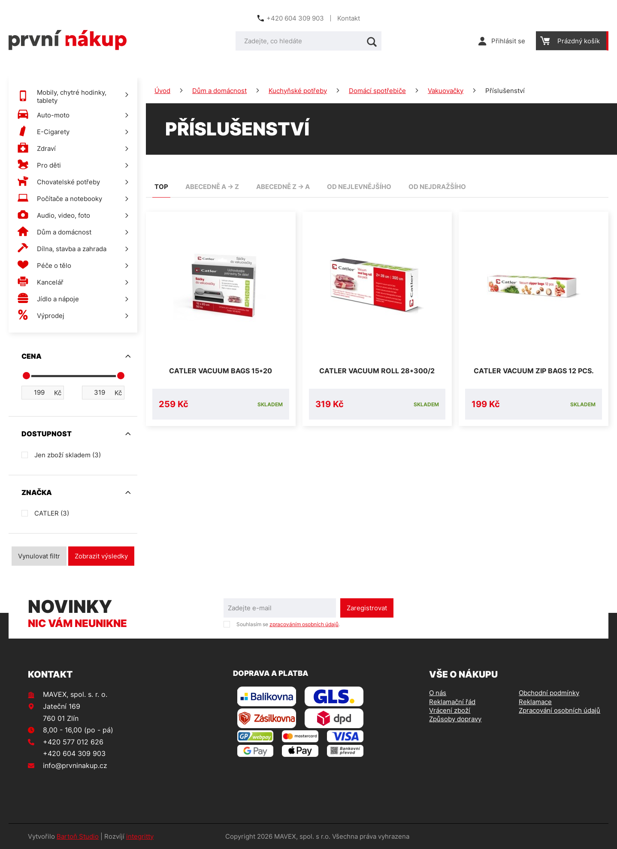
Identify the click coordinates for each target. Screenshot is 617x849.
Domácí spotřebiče (377, 91)
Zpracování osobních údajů (559, 710)
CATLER (51, 513)
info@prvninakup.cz (75, 765)
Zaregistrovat (367, 608)
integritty (140, 836)
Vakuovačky (445, 91)
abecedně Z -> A (283, 187)
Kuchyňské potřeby (298, 91)
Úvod (162, 91)
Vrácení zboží (449, 710)
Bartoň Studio (78, 836)
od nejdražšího (437, 187)
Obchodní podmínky (549, 693)
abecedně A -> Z (212, 187)
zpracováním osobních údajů (304, 624)
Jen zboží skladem (67, 455)
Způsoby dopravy (455, 719)
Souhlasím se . (288, 624)
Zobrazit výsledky (101, 556)
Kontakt (348, 18)
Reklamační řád (452, 702)
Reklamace (535, 702)
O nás (437, 693)
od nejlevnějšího (359, 187)
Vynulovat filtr (39, 556)
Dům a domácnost (219, 91)
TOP (161, 187)
